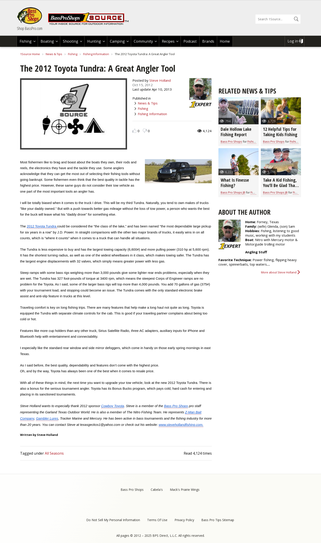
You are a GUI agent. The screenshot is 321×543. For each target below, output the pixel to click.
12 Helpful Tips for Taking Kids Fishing (280, 131)
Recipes (168, 41)
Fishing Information (96, 54)
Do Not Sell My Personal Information (113, 520)
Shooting (70, 41)
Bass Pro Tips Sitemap (217, 520)
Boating (47, 41)
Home (225, 41)
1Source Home (30, 54)
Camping (117, 41)
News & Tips (54, 54)
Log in (293, 41)
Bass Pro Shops (231, 141)
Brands (208, 41)
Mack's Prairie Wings (185, 489)
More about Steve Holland (278, 272)
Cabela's (157, 489)
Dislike (145, 131)
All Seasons (54, 453)
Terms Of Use (157, 520)
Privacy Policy (184, 520)
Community (143, 41)
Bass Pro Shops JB (233, 192)
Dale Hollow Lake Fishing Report (236, 131)
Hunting (94, 41)
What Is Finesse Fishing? (235, 182)
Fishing (26, 41)
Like (134, 131)
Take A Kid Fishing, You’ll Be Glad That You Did (280, 185)
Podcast (190, 41)
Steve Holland (160, 80)
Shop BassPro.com (29, 28)
